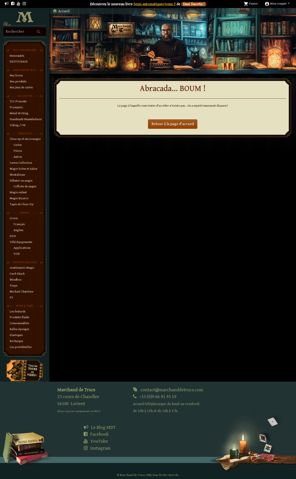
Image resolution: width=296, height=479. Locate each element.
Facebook (96, 434)
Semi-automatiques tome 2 (154, 4)
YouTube (96, 441)
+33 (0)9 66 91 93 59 (166, 403)
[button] (277, 3)
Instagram (97, 448)
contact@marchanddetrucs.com (168, 390)
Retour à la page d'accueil (172, 124)
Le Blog (100, 427)
